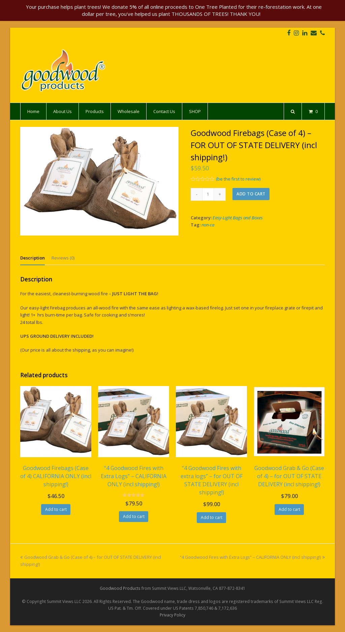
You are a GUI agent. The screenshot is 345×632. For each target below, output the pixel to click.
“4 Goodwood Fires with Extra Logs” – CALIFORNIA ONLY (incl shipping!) (252, 557)
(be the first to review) (238, 179)
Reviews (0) (63, 258)
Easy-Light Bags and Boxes (238, 218)
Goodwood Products (120, 588)
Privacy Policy (172, 615)
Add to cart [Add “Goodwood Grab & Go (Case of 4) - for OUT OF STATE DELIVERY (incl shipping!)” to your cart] (289, 509)
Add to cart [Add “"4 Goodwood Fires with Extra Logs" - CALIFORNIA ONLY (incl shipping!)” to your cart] (134, 516)
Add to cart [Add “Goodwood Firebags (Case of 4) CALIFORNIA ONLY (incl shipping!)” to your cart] (56, 509)
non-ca (207, 225)
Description (32, 258)
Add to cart (251, 194)
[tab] (32, 258)
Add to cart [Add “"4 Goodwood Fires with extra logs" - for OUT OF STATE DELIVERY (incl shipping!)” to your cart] (211, 517)
